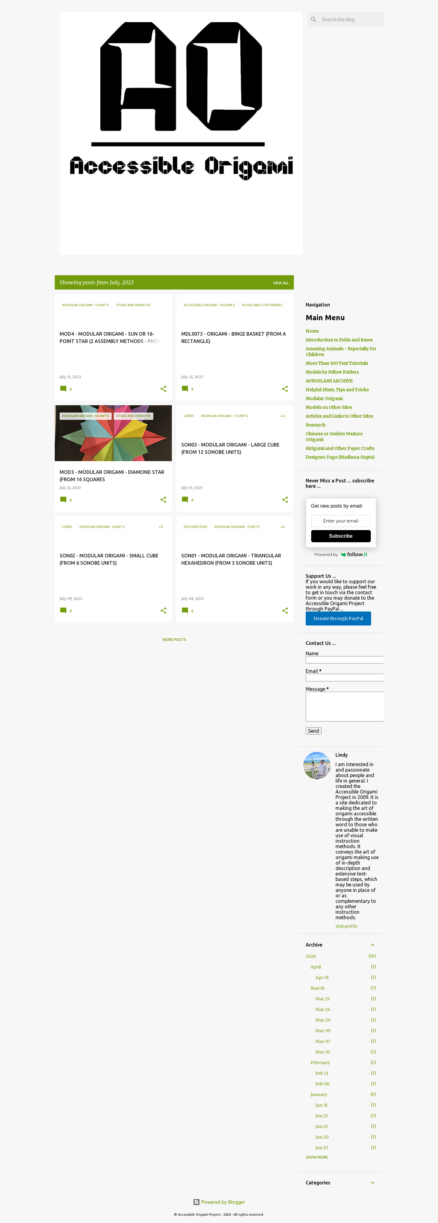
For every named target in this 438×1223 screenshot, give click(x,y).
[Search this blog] (352, 19)
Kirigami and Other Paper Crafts (340, 448)
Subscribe (341, 536)
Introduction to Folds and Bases (339, 340)
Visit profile (346, 926)
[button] (163, 389)
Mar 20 (322, 1020)
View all (281, 283)
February (320, 1062)
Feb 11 (321, 1073)
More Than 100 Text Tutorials (337, 363)
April (316, 967)
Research (315, 425)
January (319, 1094)
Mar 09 (323, 1030)
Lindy (341, 755)
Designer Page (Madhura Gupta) (340, 457)
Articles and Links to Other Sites (339, 416)
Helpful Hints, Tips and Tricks (337, 389)
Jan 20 (321, 1137)
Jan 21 (321, 1126)
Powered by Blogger (219, 1202)
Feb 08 (322, 1084)
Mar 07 (322, 1041)
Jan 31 (321, 1105)
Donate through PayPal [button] (338, 618)
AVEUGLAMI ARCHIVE (329, 381)
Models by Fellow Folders (332, 372)
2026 (311, 956)
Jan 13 (321, 1147)
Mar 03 (322, 1052)
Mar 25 (322, 999)
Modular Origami (324, 398)
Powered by (341, 554)
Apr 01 (322, 977)
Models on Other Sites (329, 407)
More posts (174, 640)
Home (312, 331)
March (318, 988)
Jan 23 (321, 1116)
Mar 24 (322, 1009)
